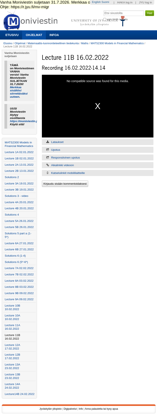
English (96, 2)
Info (81, 408)
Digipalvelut (70, 408)
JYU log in (145, 2)
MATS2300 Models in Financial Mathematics (117, 43)
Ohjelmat (34, 35)
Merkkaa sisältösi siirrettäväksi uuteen (19, 92)
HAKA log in (125, 2)
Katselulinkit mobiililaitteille (68, 173)
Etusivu (12, 35)
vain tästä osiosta (117, 19)
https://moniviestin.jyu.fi (26, 121)
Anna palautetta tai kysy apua (101, 408)
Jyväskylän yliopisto (50, 408)
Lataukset (57, 142)
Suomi (105, 2)
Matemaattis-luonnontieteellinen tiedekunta (53, 43)
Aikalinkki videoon (62, 165)
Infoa (54, 35)
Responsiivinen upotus (65, 157)
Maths (84, 43)
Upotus (55, 149)
